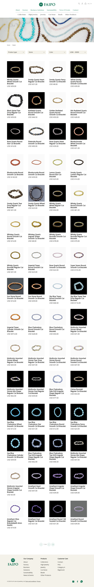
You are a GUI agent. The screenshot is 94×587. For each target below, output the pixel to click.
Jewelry (43, 14)
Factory (25, 10)
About (18, 10)
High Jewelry (33, 14)
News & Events (64, 10)
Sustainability (52, 10)
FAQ (59, 565)
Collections (22, 14)
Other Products (70, 14)
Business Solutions (37, 10)
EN (88, 3)
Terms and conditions (30, 581)
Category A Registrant (61, 569)
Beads (60, 14)
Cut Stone (52, 14)
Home (8, 45)
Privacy (38, 581)
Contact (76, 10)
